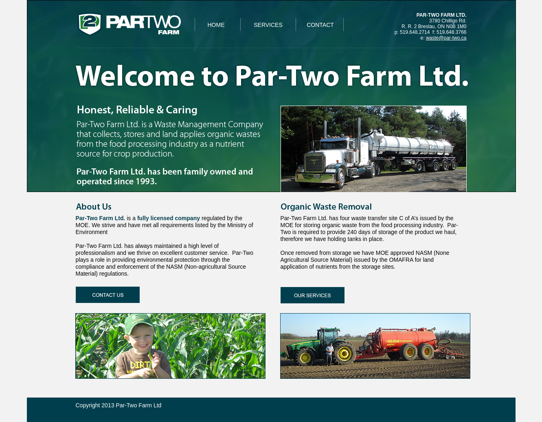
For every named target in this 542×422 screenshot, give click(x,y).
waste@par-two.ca (446, 38)
